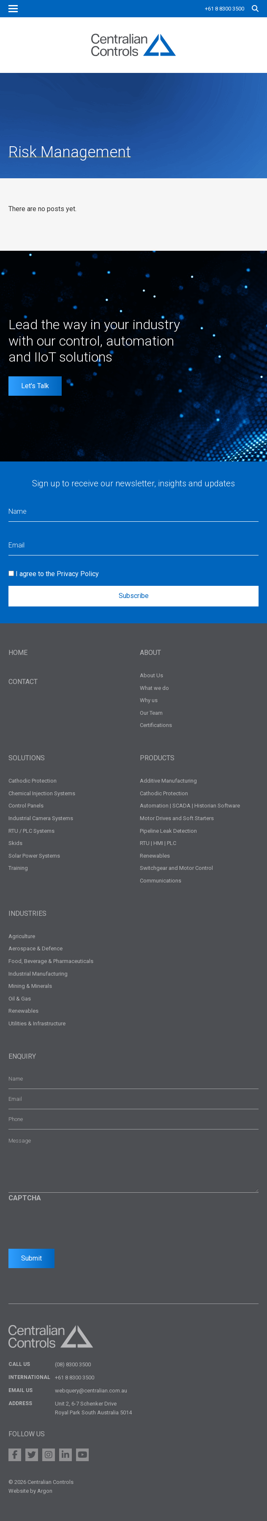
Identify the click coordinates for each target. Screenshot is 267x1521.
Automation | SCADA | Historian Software (190, 805)
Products (157, 758)
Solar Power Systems (34, 856)
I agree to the (57, 574)
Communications (160, 880)
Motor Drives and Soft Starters (177, 818)
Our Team (151, 713)
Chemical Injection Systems (41, 793)
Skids (15, 843)
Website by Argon (30, 1491)
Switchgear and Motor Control (176, 868)
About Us (151, 675)
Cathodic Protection (32, 781)
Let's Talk (35, 386)
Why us (149, 700)
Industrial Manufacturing (38, 974)
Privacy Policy (78, 574)
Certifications (156, 725)
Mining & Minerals (30, 986)
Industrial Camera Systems (40, 818)
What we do (154, 688)
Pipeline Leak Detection (168, 831)
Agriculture (21, 936)
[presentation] (72, 1223)
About (150, 653)
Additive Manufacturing (168, 781)
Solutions (26, 758)
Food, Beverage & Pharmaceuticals (50, 961)
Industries (27, 913)
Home (17, 653)
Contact (23, 682)
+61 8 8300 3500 (224, 8)
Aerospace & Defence (35, 948)
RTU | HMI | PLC (158, 843)
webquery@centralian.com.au (91, 1390)
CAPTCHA (24, 1198)
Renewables (155, 856)
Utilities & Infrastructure (36, 1023)
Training (18, 868)
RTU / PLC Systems (31, 831)
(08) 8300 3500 (73, 1364)
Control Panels (26, 805)
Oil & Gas (19, 998)
